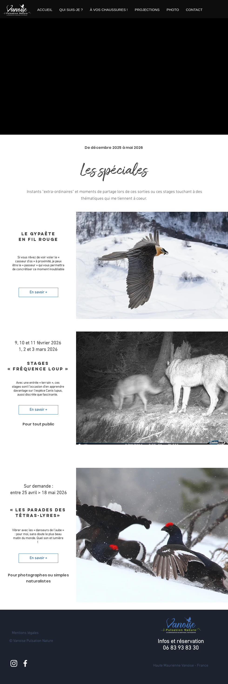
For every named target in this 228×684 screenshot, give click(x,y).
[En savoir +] (38, 292)
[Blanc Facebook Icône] (25, 663)
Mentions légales (25, 633)
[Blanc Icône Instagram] (13, 663)
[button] (71, 10)
